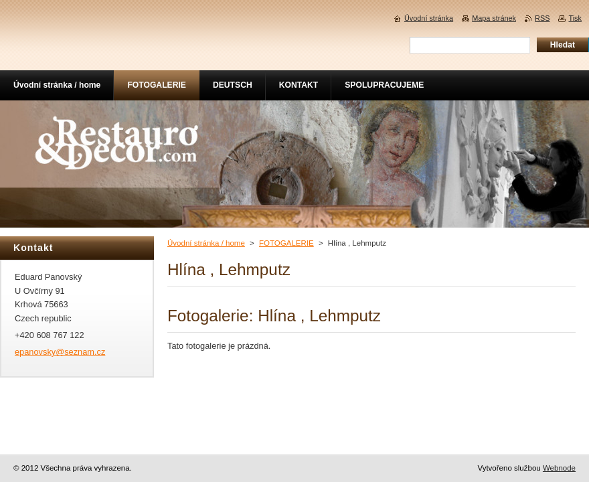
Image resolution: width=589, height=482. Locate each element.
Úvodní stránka (428, 18)
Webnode (559, 468)
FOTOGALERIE (286, 243)
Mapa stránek (494, 18)
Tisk (575, 18)
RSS (542, 18)
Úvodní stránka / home (206, 243)
